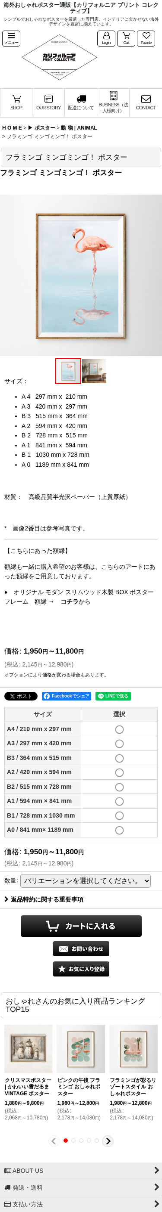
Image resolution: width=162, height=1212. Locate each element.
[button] (11, 39)
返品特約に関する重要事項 (43, 899)
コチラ (69, 601)
